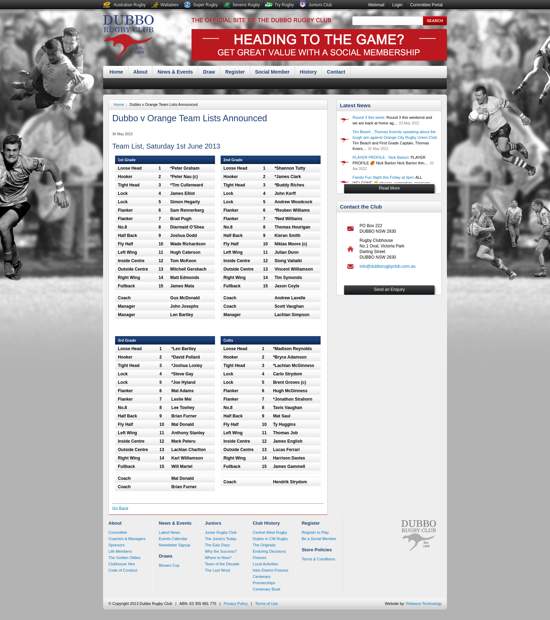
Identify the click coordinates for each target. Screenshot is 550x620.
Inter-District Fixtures (270, 570)
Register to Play (315, 532)
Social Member (272, 72)
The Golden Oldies (124, 558)
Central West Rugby (270, 532)
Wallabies (169, 4)
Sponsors (116, 545)
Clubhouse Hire (121, 564)
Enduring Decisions (269, 551)
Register (235, 72)
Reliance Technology (424, 603)
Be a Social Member (319, 539)
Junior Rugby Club (221, 532)
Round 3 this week (368, 117)
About (140, 72)
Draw (209, 72)
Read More (389, 188)
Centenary (261, 576)
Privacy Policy (236, 603)
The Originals (264, 545)
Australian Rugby (130, 4)
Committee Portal (426, 4)
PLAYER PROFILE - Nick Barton (380, 157)
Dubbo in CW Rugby (270, 539)
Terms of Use (266, 603)
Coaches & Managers (127, 539)
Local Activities (265, 564)
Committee (117, 532)
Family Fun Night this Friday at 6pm (383, 177)
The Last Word (217, 570)
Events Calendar (173, 539)
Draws (166, 556)
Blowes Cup (169, 565)
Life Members (120, 551)
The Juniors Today (220, 539)
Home (116, 72)
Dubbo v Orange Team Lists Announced (163, 104)
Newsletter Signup (174, 545)
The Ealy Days (217, 545)
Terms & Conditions (318, 559)
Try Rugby (284, 4)
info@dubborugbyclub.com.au (388, 266)
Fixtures (259, 558)
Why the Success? (221, 551)
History (308, 72)
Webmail (376, 4)
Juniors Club (320, 4)
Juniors (213, 523)
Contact (336, 72)
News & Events (175, 72)
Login (397, 4)
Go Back (120, 508)
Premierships (264, 583)
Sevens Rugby (246, 4)
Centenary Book (266, 589)
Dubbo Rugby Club (128, 38)
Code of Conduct (123, 570)
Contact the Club (361, 207)
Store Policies (317, 549)
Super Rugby (205, 4)
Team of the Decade (222, 564)
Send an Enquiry (389, 289)
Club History (266, 523)
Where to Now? (218, 558)
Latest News (355, 105)
